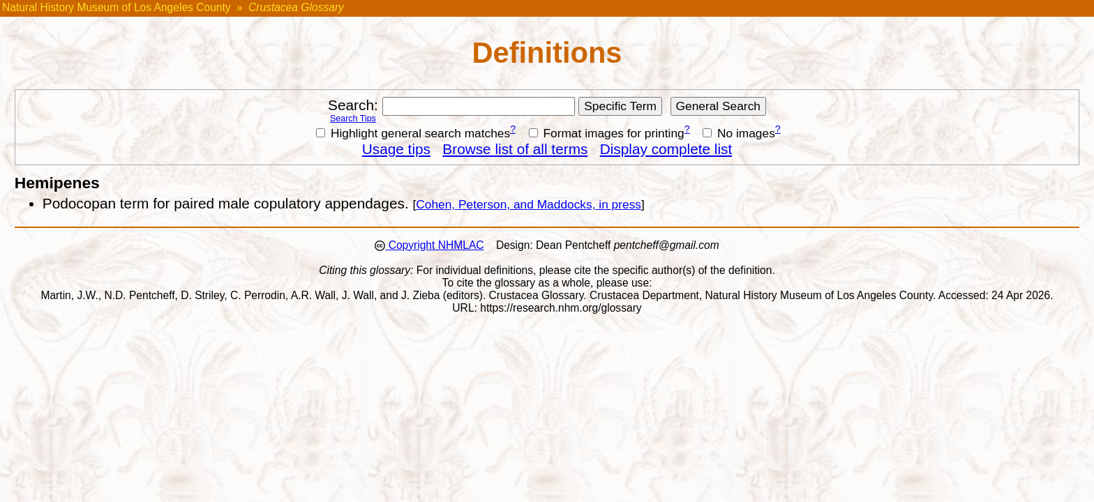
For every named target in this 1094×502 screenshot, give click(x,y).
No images (739, 133)
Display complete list (666, 149)
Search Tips (353, 118)
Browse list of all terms (514, 149)
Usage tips (396, 149)
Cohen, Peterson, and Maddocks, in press (528, 204)
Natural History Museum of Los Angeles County (116, 7)
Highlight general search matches (413, 133)
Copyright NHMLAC (434, 245)
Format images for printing (606, 133)
